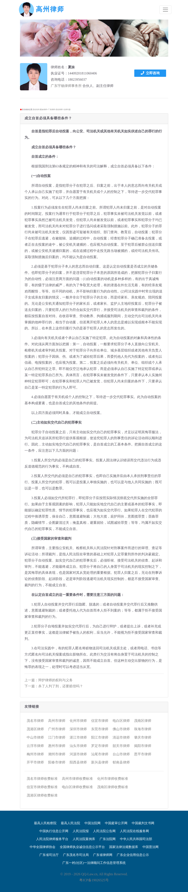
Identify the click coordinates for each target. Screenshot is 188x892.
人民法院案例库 (84, 839)
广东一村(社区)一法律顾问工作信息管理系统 (94, 863)
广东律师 (51, 110)
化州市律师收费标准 (112, 778)
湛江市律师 (78, 737)
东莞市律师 (99, 729)
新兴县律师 (99, 762)
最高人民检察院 (45, 823)
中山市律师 (35, 737)
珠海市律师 (142, 729)
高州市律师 (56, 720)
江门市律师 (56, 737)
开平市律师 (35, 762)
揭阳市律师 (142, 746)
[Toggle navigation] (165, 9)
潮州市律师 (56, 754)
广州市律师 (56, 729)
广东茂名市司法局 (76, 855)
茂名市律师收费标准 (42, 778)
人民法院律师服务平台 (52, 839)
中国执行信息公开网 (53, 831)
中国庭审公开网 (116, 823)
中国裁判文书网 (143, 823)
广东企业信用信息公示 (133, 855)
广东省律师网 (102, 855)
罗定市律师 (99, 746)
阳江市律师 (99, 737)
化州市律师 (78, 720)
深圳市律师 (78, 729)
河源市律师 (78, 754)
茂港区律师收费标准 (42, 795)
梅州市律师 (35, 754)
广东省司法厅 (49, 855)
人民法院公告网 (104, 831)
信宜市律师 (99, 720)
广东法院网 (107, 839)
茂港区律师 (35, 729)
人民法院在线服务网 (134, 831)
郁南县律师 (121, 762)
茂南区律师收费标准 (112, 787)
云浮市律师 (35, 746)
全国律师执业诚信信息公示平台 (82, 847)
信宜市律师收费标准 (42, 787)
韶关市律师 (121, 746)
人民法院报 (81, 831)
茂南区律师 (142, 720)
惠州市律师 (56, 746)
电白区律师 (121, 720)
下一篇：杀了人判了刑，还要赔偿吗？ (53, 686)
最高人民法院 (70, 823)
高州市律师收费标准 (77, 778)
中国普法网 (150, 847)
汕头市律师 (78, 746)
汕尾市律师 (99, 754)
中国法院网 (92, 823)
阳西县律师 (78, 762)
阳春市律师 (56, 762)
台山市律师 (121, 754)
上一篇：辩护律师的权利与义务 (48, 680)
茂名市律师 (35, 720)
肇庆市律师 (142, 737)
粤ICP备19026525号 (94, 880)
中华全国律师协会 (42, 847)
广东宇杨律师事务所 (66, 86)
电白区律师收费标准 (77, 787)
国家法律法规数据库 (123, 847)
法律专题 (67, 110)
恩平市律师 (142, 754)
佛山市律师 (121, 729)
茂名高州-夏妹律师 (40, 110)
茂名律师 (59, 110)
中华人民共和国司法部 (136, 839)
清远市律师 (121, 737)
